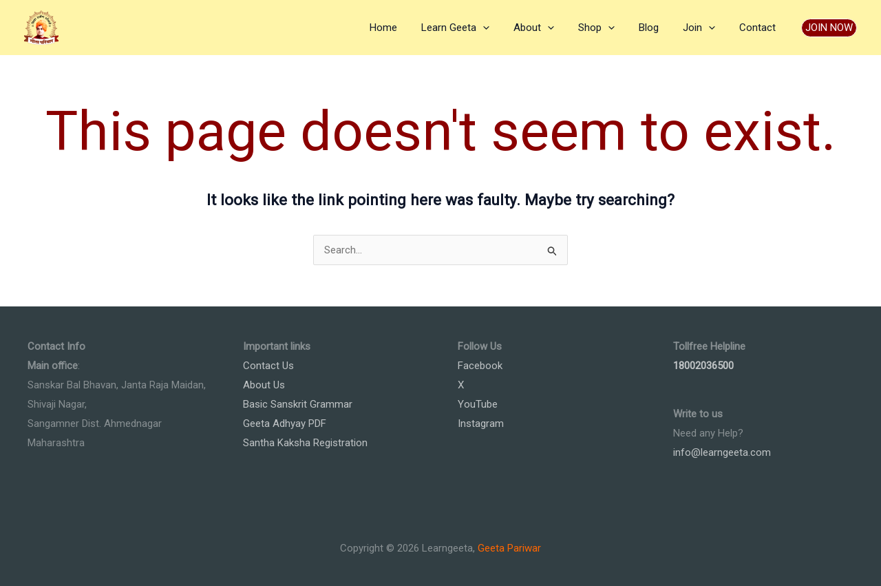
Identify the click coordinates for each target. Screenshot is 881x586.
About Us (264, 385)
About (549, 27)
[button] (829, 28)
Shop (608, 27)
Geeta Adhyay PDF (284, 423)
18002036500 (703, 365)
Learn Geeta (474, 27)
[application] (501, 27)
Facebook (480, 365)
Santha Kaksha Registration (305, 443)
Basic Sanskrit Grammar (297, 404)
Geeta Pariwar (509, 548)
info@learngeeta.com (722, 452)
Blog (657, 27)
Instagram (481, 423)
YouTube (478, 404)
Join (704, 27)
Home (405, 27)
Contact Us (268, 365)
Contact (759, 27)
